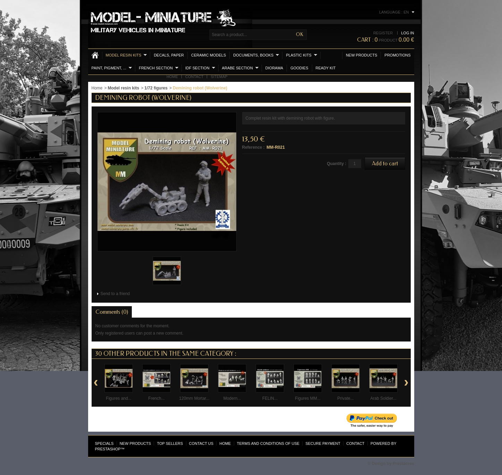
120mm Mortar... (194, 398)
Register (383, 33)
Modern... (232, 398)
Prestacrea (403, 463)
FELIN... (270, 398)
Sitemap (219, 77)
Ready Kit (326, 68)
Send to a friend (115, 293)
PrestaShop (108, 449)
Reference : (253, 147)
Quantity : (336, 163)
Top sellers (170, 443)
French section (158, 68)
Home (172, 77)
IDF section (200, 68)
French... (156, 398)
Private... (345, 398)
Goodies (299, 68)
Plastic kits (301, 55)
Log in (407, 33)
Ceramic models (208, 55)
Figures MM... (307, 398)
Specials (104, 443)
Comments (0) (111, 312)
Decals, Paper (169, 55)
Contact (194, 77)
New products (361, 55)
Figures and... (118, 398)
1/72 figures (156, 88)
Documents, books (256, 55)
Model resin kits (126, 55)
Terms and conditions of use (268, 443)
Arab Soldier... (383, 398)
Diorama (274, 68)
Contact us (201, 443)
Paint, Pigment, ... (112, 68)
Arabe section (240, 68)
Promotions (397, 55)
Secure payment (322, 443)
